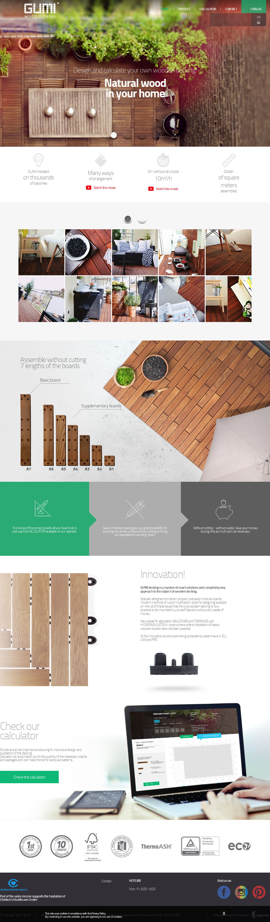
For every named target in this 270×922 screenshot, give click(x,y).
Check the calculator (29, 777)
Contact (106, 881)
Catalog (256, 8)
